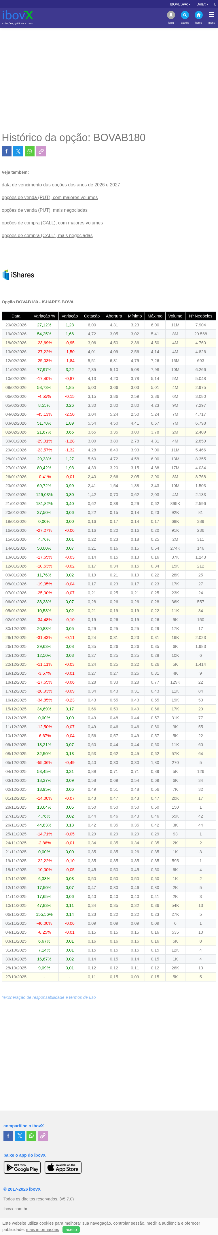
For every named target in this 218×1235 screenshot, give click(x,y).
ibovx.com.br (15, 1208)
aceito (71, 1229)
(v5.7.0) (67, 1199)
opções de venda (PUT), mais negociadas (45, 210)
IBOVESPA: (196, 4)
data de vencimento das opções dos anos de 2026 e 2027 (61, 184)
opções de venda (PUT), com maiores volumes (50, 197)
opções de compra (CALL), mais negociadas (47, 235)
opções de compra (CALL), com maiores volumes (52, 222)
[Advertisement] (109, 79)
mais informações (42, 1229)
